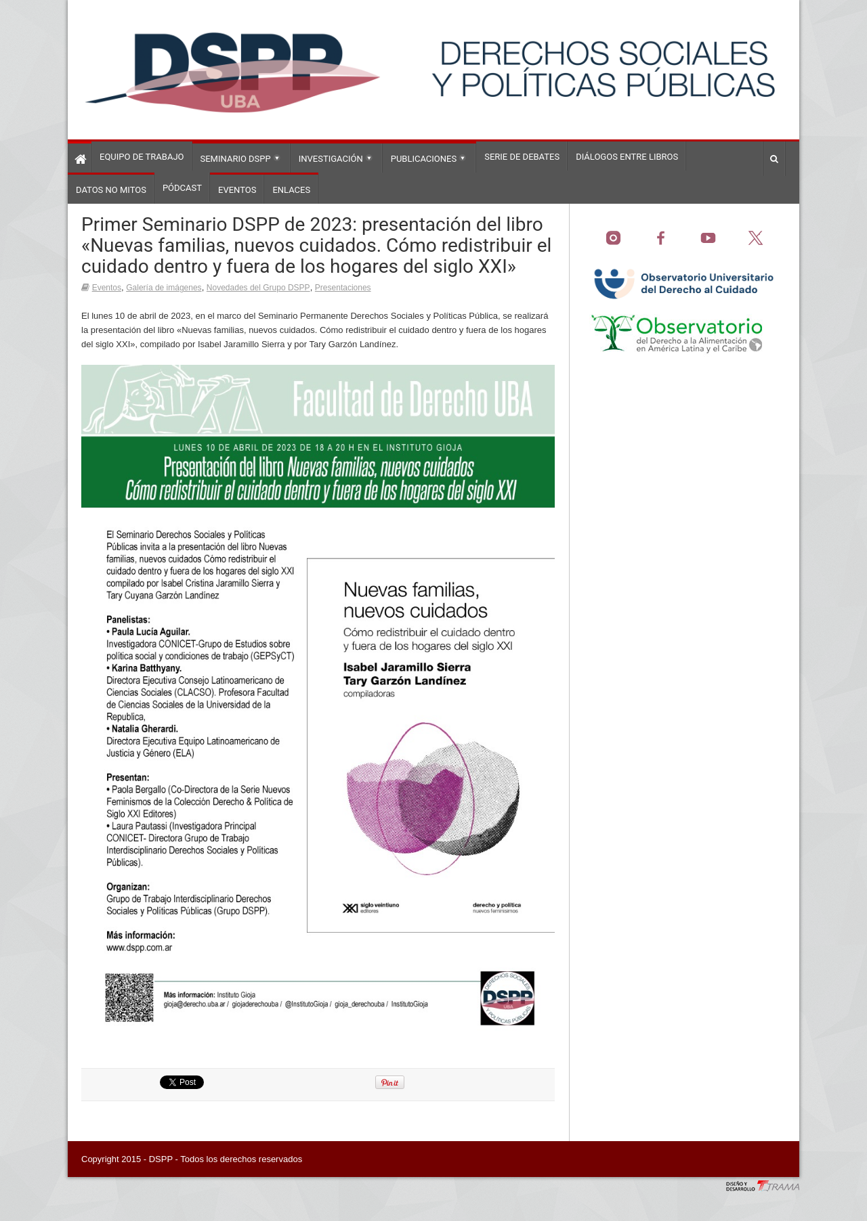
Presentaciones (343, 287)
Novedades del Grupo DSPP (258, 287)
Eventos (106, 287)
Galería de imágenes (163, 287)
